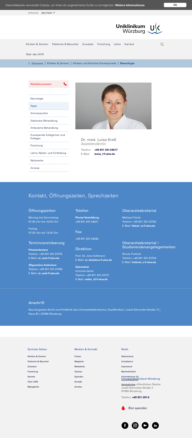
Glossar (78, 371)
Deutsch (40, 13)
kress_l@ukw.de (104, 154)
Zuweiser (32, 366)
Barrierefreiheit (128, 371)
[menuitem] (41, 12)
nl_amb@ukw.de (48, 258)
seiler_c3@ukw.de (96, 279)
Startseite (35, 63)
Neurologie (127, 63)
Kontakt (78, 381)
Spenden (78, 376)
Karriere (31, 376)
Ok (175, 5)
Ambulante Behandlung (44, 127)
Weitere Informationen (130, 5)
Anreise (34, 168)
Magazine (79, 361)
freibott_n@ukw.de (144, 262)
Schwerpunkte (39, 113)
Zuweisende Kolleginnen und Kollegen (47, 136)
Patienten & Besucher (38, 361)
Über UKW (33, 381)
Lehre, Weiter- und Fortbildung (48, 153)
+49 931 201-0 (140, 397)
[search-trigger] (162, 44)
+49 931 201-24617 (106, 149)
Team (33, 106)
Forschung (36, 145)
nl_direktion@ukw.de (98, 260)
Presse (77, 356)
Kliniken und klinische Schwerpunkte (94, 63)
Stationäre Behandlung (43, 120)
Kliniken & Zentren (58, 63)
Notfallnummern (49, 84)
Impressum (126, 366)
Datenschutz (127, 356)
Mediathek (79, 366)
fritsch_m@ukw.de (143, 225)
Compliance (127, 361)
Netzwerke (36, 160)
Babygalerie (33, 386)
